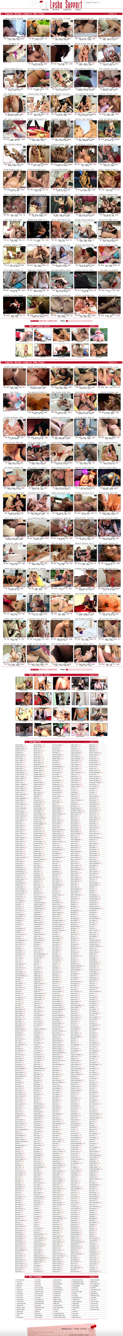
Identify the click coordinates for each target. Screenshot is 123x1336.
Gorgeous (87, 165)
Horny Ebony (55, 944)
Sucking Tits (92, 975)
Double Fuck (37, 1119)
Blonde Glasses (19, 1259)
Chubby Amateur (38, 916)
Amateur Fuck (18, 806)
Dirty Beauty (37, 1084)
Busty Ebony (37, 881)
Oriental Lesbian (75, 1060)
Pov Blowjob (74, 1161)
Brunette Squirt (37, 853)
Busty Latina (37, 885)
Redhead (86, 89)
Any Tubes (24, 720)
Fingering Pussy (38, 1261)
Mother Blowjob (74, 1001)
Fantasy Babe (37, 1202)
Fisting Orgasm (56, 756)
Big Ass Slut (18, 1110)
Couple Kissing (37, 997)
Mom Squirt (73, 989)
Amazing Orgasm (19, 883)
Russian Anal (92, 756)
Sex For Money (93, 786)
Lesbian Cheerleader (57, 1165)
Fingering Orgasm (38, 1259)
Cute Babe (36, 1035)
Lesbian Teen (74, 770)
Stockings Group (93, 944)
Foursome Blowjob (57, 766)
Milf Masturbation (75, 926)
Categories (78, 9)
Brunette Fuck (37, 829)
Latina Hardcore (56, 1119)
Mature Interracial (75, 859)
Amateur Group (19, 810)
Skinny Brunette (93, 855)
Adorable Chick (19, 751)
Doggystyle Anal (38, 1106)
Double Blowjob (38, 1112)
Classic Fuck (37, 936)
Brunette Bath (37, 806)
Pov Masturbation (75, 1163)
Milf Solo (73, 942)
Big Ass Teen (18, 1112)
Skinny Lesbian (93, 861)
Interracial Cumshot (57, 1007)
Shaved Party (92, 824)
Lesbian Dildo (55, 1175)
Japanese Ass (55, 1037)
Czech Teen (37, 1062)
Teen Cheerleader (93, 1013)
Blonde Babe (18, 1232)
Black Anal (17, 1177)
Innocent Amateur (56, 987)
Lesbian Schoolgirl (56, 1261)
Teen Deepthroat (93, 1025)
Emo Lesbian (37, 1185)
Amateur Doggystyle (20, 798)
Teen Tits (91, 1106)
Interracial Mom (56, 1021)
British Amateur (37, 788)
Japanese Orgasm (56, 1056)
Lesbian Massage (56, 1216)
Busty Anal (36, 869)
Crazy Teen (36, 1013)
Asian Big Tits (18, 952)
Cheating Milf (37, 912)
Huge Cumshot (56, 971)
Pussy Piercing (74, 1206)
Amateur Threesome (20, 857)
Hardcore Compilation (57, 906)
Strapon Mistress (93, 952)
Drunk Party (37, 1137)
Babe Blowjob (18, 1011)
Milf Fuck (73, 916)
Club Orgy (36, 960)
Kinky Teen (55, 1078)
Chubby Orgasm (38, 928)
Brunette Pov (37, 845)
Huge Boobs (55, 968)
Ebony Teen (37, 1181)
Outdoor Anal (74, 1062)
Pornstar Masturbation (76, 1143)
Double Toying (37, 1121)
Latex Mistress (55, 1096)
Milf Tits (73, 958)
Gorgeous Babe (56, 831)
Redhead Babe (74, 1230)
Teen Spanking (93, 1092)
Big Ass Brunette (19, 1096)
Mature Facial (74, 841)
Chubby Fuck (37, 920)
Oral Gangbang (74, 1050)
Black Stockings (19, 1216)
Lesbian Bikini (55, 1161)
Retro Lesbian (74, 1265)
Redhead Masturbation (76, 1242)
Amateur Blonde (19, 770)
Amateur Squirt (19, 845)
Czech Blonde (37, 1054)
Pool (113, 140)
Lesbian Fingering (56, 1188)
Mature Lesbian (74, 865)
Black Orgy (18, 1206)
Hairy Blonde (55, 871)
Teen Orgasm (92, 1068)
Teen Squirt (92, 1094)
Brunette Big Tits (38, 810)
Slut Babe (91, 887)
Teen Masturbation (93, 1064)
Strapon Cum (92, 948)
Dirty (20, 115)
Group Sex (55, 859)
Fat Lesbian (37, 1216)
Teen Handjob (92, 1056)
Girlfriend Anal (55, 806)
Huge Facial (55, 977)
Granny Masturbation (57, 849)
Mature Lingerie (74, 867)
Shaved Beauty (93, 804)
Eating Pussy (37, 1143)
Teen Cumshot (92, 1019)
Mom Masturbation (75, 981)
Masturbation (80, 89)
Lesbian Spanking (75, 752)
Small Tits (91, 893)
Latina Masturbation (57, 1123)
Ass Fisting (18, 999)
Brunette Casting (38, 816)
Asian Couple (18, 958)
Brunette (37, 38)
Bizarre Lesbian (19, 1173)
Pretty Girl (73, 1179)
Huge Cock (55, 969)
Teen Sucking (92, 1100)
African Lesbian (19, 760)
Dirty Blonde (37, 1086)
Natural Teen (74, 1021)
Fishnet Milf (55, 752)
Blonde (13, 38)
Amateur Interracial (20, 816)
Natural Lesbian (75, 1017)
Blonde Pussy (37, 751)
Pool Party (73, 1127)
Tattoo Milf (91, 985)
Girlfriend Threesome (57, 814)
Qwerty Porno (24, 690)
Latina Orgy (55, 1131)
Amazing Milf (18, 881)
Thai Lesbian (92, 1112)
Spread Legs (92, 934)
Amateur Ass (18, 764)
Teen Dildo (92, 1027)
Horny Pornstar (56, 958)
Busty (67, 63)
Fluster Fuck (24, 356)
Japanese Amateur (57, 1035)
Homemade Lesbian (57, 924)
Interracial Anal (56, 999)
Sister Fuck (92, 841)
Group (47, 114)
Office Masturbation (75, 1037)
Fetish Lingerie (37, 1252)
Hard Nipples (55, 900)
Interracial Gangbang (57, 1015)
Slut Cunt (91, 889)
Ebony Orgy (37, 1175)
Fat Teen (36, 1226)
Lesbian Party (55, 1244)
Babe (56, 38)
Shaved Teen (92, 831)
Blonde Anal (18, 1228)
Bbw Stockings (19, 1050)
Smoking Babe (93, 895)
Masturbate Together (76, 810)
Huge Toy (54, 985)
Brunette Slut (37, 849)
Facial (40, 513)
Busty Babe (36, 873)
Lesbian (17, 38)
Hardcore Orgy (56, 914)
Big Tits (18, 39)
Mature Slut (73, 883)
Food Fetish (55, 760)
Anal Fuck (17, 912)
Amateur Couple (19, 788)
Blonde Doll (18, 1252)
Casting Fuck (37, 900)
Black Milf (17, 1200)
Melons (113, 589)
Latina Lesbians (56, 1121)
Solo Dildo (91, 914)
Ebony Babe (37, 1149)
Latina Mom (55, 1127)
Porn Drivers (98, 356)
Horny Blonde (55, 936)
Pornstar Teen (74, 1157)
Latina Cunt (55, 1112)
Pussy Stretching (75, 1208)
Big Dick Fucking (19, 1139)
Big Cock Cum (18, 1125)
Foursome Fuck (56, 768)
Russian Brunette (93, 764)
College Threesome (39, 983)
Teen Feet (91, 1039)
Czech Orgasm (37, 1060)
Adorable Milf (18, 752)
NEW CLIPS (43, 321)
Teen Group (92, 1054)
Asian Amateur (19, 944)
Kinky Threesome (56, 1080)
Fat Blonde (36, 1210)
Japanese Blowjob (56, 1041)
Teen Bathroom (93, 1001)
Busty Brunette (37, 879)
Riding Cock (92, 745)
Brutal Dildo (37, 865)
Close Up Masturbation (39, 954)
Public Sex (73, 1190)
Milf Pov (73, 936)
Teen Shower (92, 1086)
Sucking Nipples (93, 973)
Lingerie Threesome (76, 800)
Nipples (90, 140)
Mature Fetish (74, 845)
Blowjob (60, 412)
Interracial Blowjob (56, 1005)
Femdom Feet (37, 1236)
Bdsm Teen (18, 1062)
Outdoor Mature (75, 1070)
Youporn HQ (42, 705)
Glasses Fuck (55, 827)
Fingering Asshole (38, 1256)
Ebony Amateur (37, 1145)
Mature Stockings (75, 889)
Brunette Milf (37, 837)
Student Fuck (92, 954)
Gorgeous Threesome (57, 841)
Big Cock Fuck (18, 1127)
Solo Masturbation (93, 918)
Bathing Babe (18, 1025)
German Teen (55, 800)
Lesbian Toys (74, 776)
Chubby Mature (37, 924)
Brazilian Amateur (38, 782)
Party (15, 589)
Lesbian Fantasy (56, 1183)
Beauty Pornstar (19, 1076)
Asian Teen (18, 993)
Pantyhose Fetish (75, 1086)
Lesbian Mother (56, 1228)
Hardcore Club (55, 904)
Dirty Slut (36, 1100)
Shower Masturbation (94, 837)
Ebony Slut (36, 1177)
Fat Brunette (37, 1212)
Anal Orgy (17, 922)
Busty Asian (37, 871)
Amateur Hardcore (19, 814)
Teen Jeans (92, 1058)
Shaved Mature (93, 820)
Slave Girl (91, 881)
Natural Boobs (74, 1015)
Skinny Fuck (92, 857)
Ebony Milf (36, 1169)
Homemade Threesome (58, 930)
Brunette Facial (37, 827)
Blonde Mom (18, 1271)
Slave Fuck (92, 879)
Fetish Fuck (37, 1248)
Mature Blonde (74, 827)
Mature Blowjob (74, 829)
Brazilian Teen (37, 786)
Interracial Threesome (57, 1031)
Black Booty (18, 1188)
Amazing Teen (18, 885)
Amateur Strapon (19, 847)
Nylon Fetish (74, 1031)
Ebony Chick (37, 1159)
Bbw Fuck (17, 1037)
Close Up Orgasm (38, 956)
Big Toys (17, 1163)
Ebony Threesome (38, 1183)
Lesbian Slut (74, 747)
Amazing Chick (19, 875)
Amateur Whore (19, 861)
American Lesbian (19, 893)
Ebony (35, 114)
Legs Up (54, 1147)
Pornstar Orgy (74, 1147)
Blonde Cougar (19, 1248)
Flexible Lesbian (56, 758)
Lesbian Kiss (55, 1208)
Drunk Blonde (37, 1125)
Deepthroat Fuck (38, 1070)
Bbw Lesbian (18, 1042)
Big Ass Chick (18, 1098)
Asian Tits (17, 995)
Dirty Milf (36, 1096)
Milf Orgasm (74, 928)
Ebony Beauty (37, 1153)
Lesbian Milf (55, 1222)
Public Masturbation (76, 1188)
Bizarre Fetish (18, 1171)
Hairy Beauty (55, 869)
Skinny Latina (92, 859)
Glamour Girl (55, 818)
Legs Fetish (55, 1143)
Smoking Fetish (93, 902)
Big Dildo (17, 1143)
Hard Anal (54, 896)
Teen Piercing (92, 1078)
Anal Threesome (19, 934)
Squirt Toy (91, 938)
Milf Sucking (74, 952)
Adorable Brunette (19, 749)
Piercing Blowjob (75, 1123)
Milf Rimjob (73, 938)
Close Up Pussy (38, 958)
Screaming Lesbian (94, 778)
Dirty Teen (36, 1102)
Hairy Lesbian (55, 883)
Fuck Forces (80, 356)
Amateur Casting (19, 776)
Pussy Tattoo (74, 1210)
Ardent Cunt (61, 341)
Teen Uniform (92, 1110)
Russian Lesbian (93, 770)
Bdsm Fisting (18, 1058)
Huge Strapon (55, 981)
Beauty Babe (18, 1064)
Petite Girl (73, 1117)
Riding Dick (92, 747)
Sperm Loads (92, 932)
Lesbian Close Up (56, 1167)
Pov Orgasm (74, 1167)
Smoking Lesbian (93, 906)
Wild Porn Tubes (98, 690)
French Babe (55, 774)
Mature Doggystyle (75, 839)
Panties (17, 266)
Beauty (40, 589)
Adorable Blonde (19, 747)
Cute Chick (36, 1041)
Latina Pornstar (56, 1133)
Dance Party (37, 1064)
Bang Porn (80, 341)
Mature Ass (73, 818)
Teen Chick (92, 1015)
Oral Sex (73, 1052)
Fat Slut (36, 1224)
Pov (107, 190)
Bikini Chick (18, 1167)
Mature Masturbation (76, 869)
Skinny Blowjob (93, 853)
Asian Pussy (18, 989)
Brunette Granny (38, 831)
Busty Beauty (37, 875)
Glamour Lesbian (56, 820)
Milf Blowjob (74, 906)
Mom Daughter (74, 977)
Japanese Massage (57, 1050)
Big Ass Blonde (19, 1094)
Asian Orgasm (18, 983)
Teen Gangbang (93, 1050)
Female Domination (38, 1234)
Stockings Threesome (94, 946)
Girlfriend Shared (56, 812)
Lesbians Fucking (75, 786)
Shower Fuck (92, 835)
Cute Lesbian (37, 1042)
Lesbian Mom (55, 1224)
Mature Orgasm (74, 873)
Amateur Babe (18, 766)
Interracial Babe (56, 1001)
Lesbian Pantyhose (57, 1242)
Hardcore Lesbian (56, 908)
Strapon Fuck (92, 950)
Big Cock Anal (18, 1121)
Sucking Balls (92, 960)
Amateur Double (19, 800)
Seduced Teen (92, 784)
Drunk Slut (36, 1139)
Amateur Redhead (19, 837)
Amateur (9, 38)
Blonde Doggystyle (20, 1250)
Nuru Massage (74, 1029)
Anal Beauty (18, 898)
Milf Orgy (73, 930)
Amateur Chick (19, 780)
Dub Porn (98, 341)
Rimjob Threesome (94, 752)
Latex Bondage (56, 1088)
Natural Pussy (74, 1019)
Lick (15, 190)
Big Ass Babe (18, 1092)
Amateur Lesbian (19, 820)
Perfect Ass (73, 1102)
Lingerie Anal (74, 794)
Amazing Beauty (19, 869)
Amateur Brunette (19, 774)
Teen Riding (92, 1084)
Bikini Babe (18, 1165)
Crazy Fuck (36, 1009)
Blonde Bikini (18, 1240)
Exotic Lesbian (37, 1192)
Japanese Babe (56, 1039)
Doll (16, 639)
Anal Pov (17, 926)
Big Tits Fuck (18, 1157)
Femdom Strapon (38, 1246)
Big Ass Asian (18, 1090)
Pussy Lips (73, 1204)
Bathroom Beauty (19, 1029)
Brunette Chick (37, 820)
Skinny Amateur (93, 843)
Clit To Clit (36, 946)
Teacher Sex (92, 989)
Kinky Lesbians (56, 1074)
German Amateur (56, 786)
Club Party (36, 962)
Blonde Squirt (37, 756)
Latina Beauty (55, 1106)
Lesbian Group (56, 1198)
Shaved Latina (92, 816)
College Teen (37, 981)
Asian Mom (18, 981)
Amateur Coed (18, 782)
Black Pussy (18, 1210)
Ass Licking (18, 1003)
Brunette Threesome (39, 859)
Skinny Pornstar (93, 871)
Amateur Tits (18, 859)
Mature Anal (74, 816)
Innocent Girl (55, 993)
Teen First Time (93, 1044)
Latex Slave (55, 1098)
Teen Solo (91, 1090)
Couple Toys (37, 1003)
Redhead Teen (74, 1252)
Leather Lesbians (56, 1141)
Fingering (69, 38)
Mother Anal (74, 999)
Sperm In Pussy (93, 930)
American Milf (18, 895)
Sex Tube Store (80, 736)
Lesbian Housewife (57, 1202)
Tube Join (42, 341)
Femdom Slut (37, 1242)
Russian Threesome (94, 776)
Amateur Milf (18, 822)
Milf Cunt (73, 908)
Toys (40, 39)
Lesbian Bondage (56, 1163)
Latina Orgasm (56, 1129)
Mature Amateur (75, 814)
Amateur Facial (19, 802)
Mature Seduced (75, 881)
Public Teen (74, 1192)
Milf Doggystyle (74, 910)
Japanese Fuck (56, 1042)
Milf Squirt (73, 946)
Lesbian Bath (55, 1155)
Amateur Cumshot (19, 790)
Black (13, 241)
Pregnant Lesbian (75, 1171)
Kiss (119, 387)
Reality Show (74, 1222)
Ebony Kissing (37, 1163)
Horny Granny (55, 946)
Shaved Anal (92, 798)
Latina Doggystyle (56, 1113)
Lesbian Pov (55, 1252)
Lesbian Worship (75, 784)
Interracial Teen (56, 1029)
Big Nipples (18, 1147)
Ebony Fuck (37, 1161)
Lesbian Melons (56, 1220)
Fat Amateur (37, 1204)
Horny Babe (55, 932)
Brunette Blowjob (38, 814)
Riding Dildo (92, 749)
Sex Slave (91, 792)
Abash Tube (61, 705)
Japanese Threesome (57, 1060)
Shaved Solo (92, 829)
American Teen (19, 896)
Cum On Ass (37, 1019)
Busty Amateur (37, 867)
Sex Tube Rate (61, 736)
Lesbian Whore (74, 782)
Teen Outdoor (92, 1072)
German (41, 614)
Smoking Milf (92, 910)
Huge (107, 266)
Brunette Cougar (38, 822)
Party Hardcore (74, 1098)
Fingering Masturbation (39, 1258)
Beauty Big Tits (19, 1066)
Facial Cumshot (38, 1198)
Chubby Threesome (39, 934)
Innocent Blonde (56, 989)
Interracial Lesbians (57, 1017)
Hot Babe (54, 964)
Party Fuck (73, 1094)
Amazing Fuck (18, 877)
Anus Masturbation (20, 940)
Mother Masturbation (76, 1005)
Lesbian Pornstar (56, 1250)
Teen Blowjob (92, 1009)
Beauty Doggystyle (20, 1068)
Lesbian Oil (55, 1234)
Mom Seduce (74, 985)
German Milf (55, 798)
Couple (10, 39)
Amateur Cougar (19, 786)
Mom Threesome (75, 991)
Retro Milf (73, 1269)
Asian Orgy (18, 985)
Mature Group (74, 853)
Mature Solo (74, 885)
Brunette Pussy (37, 847)
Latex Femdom (56, 1090)
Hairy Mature (55, 887)
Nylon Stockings (75, 1035)
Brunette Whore (38, 861)
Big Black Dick (18, 1113)
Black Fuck (18, 1194)
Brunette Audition (38, 802)
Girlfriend (36, 291)
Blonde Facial (18, 1254)
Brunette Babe (37, 804)
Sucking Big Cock (93, 962)
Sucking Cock (92, 968)
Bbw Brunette (18, 1035)
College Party (37, 977)
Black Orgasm (18, 1204)
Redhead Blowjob (75, 1234)
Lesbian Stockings (75, 758)
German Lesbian (56, 796)
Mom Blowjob (74, 973)
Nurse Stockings (75, 1027)
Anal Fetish (18, 906)
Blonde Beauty (19, 1236)
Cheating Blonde (38, 906)
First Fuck (36, 1267)
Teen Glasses (92, 1052)
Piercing (86, 463)
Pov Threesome (75, 1169)
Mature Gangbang (75, 851)
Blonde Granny (19, 1261)
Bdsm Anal (18, 1056)
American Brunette (20, 891)
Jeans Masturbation (57, 1064)
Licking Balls (74, 792)
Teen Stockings (93, 1096)
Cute (63, 64)
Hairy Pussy (55, 891)
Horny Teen (55, 962)
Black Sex (17, 1212)
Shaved (85, 241)
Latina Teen (55, 1137)
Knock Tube (80, 720)
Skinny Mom (92, 869)
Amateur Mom (18, 824)
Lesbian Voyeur (74, 780)
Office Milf (73, 1039)
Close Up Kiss (37, 952)
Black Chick (18, 1190)
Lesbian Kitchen (56, 1210)
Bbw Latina (18, 1041)
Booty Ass (36, 778)
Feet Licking (37, 1230)
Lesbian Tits (74, 774)
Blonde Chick (18, 1246)
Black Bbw (17, 1183)
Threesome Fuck (93, 1115)
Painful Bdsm (74, 1076)
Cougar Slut (37, 991)
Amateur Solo (18, 843)
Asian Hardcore (19, 968)
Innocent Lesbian (56, 995)
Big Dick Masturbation (20, 1141)
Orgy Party (73, 1058)
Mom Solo (73, 987)
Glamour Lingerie (56, 822)
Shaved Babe (92, 802)
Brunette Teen (37, 857)
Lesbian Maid (55, 1214)
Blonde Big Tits (19, 1238)
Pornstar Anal (74, 1133)
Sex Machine (92, 788)
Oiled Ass (73, 1042)
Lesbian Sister (55, 1271)
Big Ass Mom (18, 1108)
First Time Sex (55, 747)
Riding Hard (92, 751)
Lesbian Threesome (76, 772)
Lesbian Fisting (56, 1190)
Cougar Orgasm (38, 989)
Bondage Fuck (37, 772)
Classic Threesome (38, 940)
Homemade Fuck (56, 922)
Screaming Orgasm (94, 780)
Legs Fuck (54, 1145)
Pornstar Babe (74, 1135)
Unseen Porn (80, 690)
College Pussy (37, 979)
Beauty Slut (18, 1078)
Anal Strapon (18, 930)
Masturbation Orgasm (76, 812)
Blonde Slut (36, 752)
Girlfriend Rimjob (56, 810)
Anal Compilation (19, 900)
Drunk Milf (36, 1133)
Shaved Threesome (94, 833)
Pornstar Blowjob (75, 1137)
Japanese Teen (56, 1058)
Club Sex (36, 964)
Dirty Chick (36, 1090)
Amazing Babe (19, 867)
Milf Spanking (74, 944)
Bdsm (32, 189)
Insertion (40, 266)
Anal (31, 88)
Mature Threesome (75, 895)
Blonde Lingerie (19, 1267)
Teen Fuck (91, 1048)
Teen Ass (91, 995)
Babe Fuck (18, 1017)
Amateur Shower (19, 841)
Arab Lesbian (18, 942)
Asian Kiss (17, 969)
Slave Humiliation (93, 883)
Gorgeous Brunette (57, 835)
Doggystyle (37, 514)
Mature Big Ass (74, 824)
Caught (90, 64)
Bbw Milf (17, 1046)
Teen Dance (92, 1023)
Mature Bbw (74, 820)
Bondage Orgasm (38, 774)
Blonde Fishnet (19, 1256)
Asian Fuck (18, 966)
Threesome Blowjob (94, 1113)
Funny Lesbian (56, 782)
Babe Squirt (18, 1021)
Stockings (22, 38)
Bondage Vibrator (38, 776)
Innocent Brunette (56, 991)
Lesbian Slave (74, 745)
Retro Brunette (74, 1261)
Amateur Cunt (18, 792)
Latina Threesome (56, 1139)
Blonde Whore (37, 764)
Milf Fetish (73, 914)
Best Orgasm (18, 1086)
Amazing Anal (18, 865)
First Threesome (38, 1271)
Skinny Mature (92, 865)
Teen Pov (91, 1080)
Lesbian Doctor (56, 1177)
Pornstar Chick (74, 1139)
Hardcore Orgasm (56, 912)
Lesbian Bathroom (56, 1157)
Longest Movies (67, 9)
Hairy (47, 189)
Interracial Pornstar (57, 1027)
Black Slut (17, 1214)
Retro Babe (73, 1256)
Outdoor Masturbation (76, 1068)
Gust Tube (42, 720)
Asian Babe (18, 948)
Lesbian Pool (55, 1248)
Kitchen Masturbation (57, 1082)
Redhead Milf (74, 1244)
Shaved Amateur (93, 796)
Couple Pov (37, 1001)
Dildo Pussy (37, 1076)
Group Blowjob (56, 853)
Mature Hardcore (75, 857)
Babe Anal (17, 1007)
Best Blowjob (18, 1082)
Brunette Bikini (37, 812)
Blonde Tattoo (37, 758)
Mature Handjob (75, 855)
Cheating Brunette (38, 908)
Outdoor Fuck (74, 1066)
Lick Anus (73, 788)
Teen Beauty (92, 1003)
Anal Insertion (18, 916)
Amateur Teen (18, 855)
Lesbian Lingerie (56, 1212)
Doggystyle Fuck (38, 1108)
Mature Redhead (75, 879)
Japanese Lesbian (56, 1048)
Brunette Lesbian (38, 835)
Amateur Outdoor (19, 833)
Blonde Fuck (18, 1258)
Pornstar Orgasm (75, 1145)
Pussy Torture (74, 1214)
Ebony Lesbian (37, 1165)
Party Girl (73, 1096)
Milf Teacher (74, 954)
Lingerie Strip (74, 798)
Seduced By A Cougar (94, 782)
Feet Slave (36, 1232)
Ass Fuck (17, 1001)
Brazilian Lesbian (38, 784)
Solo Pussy (92, 922)
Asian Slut (17, 991)
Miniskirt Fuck (74, 964)
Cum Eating (37, 1017)
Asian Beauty (18, 950)
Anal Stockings (19, 928)
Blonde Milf (18, 1269)
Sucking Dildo (92, 971)
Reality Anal (74, 1220)
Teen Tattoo (92, 1102)
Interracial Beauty (56, 1003)
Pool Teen (73, 1131)
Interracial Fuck (56, 1013)
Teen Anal (91, 993)
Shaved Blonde (93, 808)
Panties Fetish (74, 1078)
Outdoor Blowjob (75, 1064)
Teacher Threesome (94, 991)
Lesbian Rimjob (56, 1259)
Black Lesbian (18, 1196)
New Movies (55, 9)
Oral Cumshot (74, 1048)
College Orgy (37, 975)
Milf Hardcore (74, 922)
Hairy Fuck (55, 877)
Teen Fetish (92, 1041)
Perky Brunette (74, 1106)
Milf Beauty (73, 902)
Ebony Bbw (36, 1151)
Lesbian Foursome (57, 1194)
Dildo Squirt (37, 1078)
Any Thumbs (98, 705)
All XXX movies (24, 341)
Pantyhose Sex (74, 1092)
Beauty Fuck (18, 1070)
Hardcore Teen (56, 918)
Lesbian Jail (55, 1206)
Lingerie (14, 39)
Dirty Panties (37, 1098)
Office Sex (73, 1041)
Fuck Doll (54, 778)
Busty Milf (36, 889)
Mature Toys (74, 896)
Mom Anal (73, 971)
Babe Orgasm (18, 1019)
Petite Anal (73, 1112)
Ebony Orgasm (37, 1173)
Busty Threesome (38, 896)
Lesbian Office (55, 1232)
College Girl (37, 973)
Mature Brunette (75, 831)
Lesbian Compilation (57, 1171)
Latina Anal (55, 1102)
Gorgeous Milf (55, 839)
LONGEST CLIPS (52, 321)
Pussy (19, 89)
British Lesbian (37, 792)
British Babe (37, 790)
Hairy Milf (54, 889)
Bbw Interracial (19, 1039)
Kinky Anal (54, 1068)
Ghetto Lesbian (56, 802)
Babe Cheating (19, 1015)
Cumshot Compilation (39, 1029)
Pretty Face (73, 1177)
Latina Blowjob (56, 1108)
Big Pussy (17, 1151)
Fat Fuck (36, 1214)
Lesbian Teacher (75, 768)
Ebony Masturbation (39, 1167)
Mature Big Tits (74, 825)
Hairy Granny (55, 879)
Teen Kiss (91, 1060)
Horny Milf (54, 952)
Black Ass (17, 1179)
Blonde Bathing (19, 1234)
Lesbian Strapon (75, 760)
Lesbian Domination (57, 1179)
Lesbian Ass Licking (57, 1151)
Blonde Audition (19, 1230)
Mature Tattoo (74, 893)
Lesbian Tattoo (74, 766)
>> (91, 321)
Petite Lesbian (74, 1119)
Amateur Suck (18, 851)
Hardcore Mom (56, 910)
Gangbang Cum (56, 784)
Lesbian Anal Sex (56, 1149)
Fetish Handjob (37, 1250)
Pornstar (37, 89)
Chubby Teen (37, 932)
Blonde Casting (19, 1244)
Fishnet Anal (55, 749)
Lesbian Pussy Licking (57, 1256)
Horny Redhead (56, 960)
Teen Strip (91, 1098)
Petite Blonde (74, 1113)
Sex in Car (91, 794)
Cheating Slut (37, 914)
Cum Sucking (37, 1025)
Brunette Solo (37, 851)
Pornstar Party (74, 1149)
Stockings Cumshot (94, 940)
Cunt (46, 38)
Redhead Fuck (74, 1238)
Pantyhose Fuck (75, 1088)
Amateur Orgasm (19, 829)
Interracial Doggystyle (57, 1009)
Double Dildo (37, 1113)
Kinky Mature (55, 1076)
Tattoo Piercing (93, 987)
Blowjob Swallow (38, 770)
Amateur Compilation (20, 784)
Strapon (65, 115)
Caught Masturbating (39, 902)
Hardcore (68, 290)
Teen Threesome (93, 1104)
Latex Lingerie (55, 1094)
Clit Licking (36, 944)
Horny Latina (55, 948)
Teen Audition (92, 997)
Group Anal (55, 851)
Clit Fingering (37, 942)
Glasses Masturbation (57, 829)
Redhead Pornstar (75, 1248)
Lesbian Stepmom (75, 756)
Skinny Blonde (92, 851)
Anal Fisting (18, 908)
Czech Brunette (38, 1056)
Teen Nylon (92, 1066)
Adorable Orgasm (19, 754)
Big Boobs (42, 215)
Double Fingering (38, 1115)
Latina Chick (55, 1110)
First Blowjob (37, 1265)
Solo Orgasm (92, 920)
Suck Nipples (92, 958)
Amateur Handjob (19, 812)
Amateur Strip (18, 849)
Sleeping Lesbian (93, 885)
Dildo (16, 241)
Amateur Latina (19, 818)
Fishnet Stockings (56, 754)
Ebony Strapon (37, 1179)
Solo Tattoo (92, 924)
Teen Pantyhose (93, 1074)
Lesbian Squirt (74, 754)
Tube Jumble (42, 690)
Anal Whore (18, 938)
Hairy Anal (54, 863)
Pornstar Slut (74, 1153)
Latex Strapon (55, 1100)
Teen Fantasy (92, 1037)
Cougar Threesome (38, 993)
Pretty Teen (73, 1185)
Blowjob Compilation (39, 766)
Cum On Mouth (37, 1021)
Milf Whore (73, 962)
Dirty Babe (36, 1082)
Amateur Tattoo (19, 853)
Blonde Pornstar (38, 747)
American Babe (19, 887)
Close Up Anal (37, 948)
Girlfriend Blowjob (56, 808)
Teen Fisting (92, 1046)
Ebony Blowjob (37, 1155)
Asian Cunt (18, 960)
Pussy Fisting (74, 1196)
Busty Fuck (36, 883)
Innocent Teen (55, 997)
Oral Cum (73, 1046)
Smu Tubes (98, 736)
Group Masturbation (57, 857)
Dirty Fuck (36, 1092)
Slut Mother (92, 891)
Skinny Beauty (92, 849)
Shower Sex (92, 839)
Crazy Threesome (38, 1015)
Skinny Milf (92, 867)
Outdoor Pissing (75, 1072)
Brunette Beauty (38, 808)
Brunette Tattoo (37, 855)
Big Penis (17, 1149)
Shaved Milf (92, 822)
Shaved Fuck (92, 814)
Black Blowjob (18, 1186)
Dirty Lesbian (37, 1094)
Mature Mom (74, 871)
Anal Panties (18, 924)
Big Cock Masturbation (21, 1129)
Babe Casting (18, 1013)
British (14, 463)
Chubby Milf (37, 926)
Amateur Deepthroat (20, 794)
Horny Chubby (55, 940)
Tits (105, 115)
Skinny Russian (93, 873)
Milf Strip (73, 950)
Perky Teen (73, 1110)
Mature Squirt (74, 887)
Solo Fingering (92, 916)
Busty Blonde (37, 877)
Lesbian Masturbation (57, 1218)
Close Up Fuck (37, 950)
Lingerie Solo (74, 796)
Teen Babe (92, 999)
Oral (42, 165)
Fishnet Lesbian (56, 751)
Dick (85, 514)
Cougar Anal (37, 985)
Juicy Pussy (55, 1066)
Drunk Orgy (36, 1135)
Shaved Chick (92, 812)
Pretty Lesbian (74, 1181)
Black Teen (18, 1218)
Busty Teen (36, 895)
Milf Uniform (74, 960)
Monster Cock (74, 995)
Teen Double (92, 1033)
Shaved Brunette (93, 810)
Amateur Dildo (18, 796)
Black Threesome (19, 1220)
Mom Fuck (73, 979)
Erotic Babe (37, 1186)
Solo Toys (91, 928)
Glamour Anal (55, 816)
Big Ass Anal (18, 1088)
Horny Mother (55, 956)
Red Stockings (74, 1226)
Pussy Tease (74, 1212)
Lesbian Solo (74, 749)
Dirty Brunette (37, 1088)
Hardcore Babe (56, 902)
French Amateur (56, 772)
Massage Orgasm (75, 808)
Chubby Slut (37, 930)
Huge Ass (54, 966)
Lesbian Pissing (56, 1246)
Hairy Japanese (56, 881)
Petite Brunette (74, 1115)
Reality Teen (74, 1224)
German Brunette (56, 792)
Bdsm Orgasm (18, 1060)
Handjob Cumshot (56, 895)
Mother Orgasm (74, 1007)
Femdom (67, 215)
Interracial (91, 89)
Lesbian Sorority (75, 751)
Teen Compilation (93, 1017)
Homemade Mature (57, 926)
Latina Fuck (55, 1115)
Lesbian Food (55, 1192)
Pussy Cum (73, 1194)
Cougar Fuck (37, 987)
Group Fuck (55, 855)
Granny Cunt (55, 843)
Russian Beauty (93, 760)
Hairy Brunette (55, 873)
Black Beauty (18, 1185)
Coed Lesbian (37, 968)
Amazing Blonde (19, 871)
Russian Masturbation (94, 772)
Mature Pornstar (75, 877)
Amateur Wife (18, 863)
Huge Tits (54, 983)
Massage (17, 438)
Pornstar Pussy (74, 1151)
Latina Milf (54, 1125)
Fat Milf (35, 1220)
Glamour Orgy (55, 825)
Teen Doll (91, 1031)
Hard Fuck (54, 898)
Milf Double (73, 912)
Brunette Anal (37, 800)
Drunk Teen (36, 1141)
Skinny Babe (92, 847)
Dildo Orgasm (37, 1074)
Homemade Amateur (57, 920)
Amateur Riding (19, 839)
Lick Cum (73, 790)
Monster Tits (74, 997)
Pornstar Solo (74, 1155)
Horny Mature (55, 950)
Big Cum (17, 1131)
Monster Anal (74, 993)
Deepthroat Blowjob (39, 1068)
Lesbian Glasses (56, 1196)
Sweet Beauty (92, 977)
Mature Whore (74, 898)
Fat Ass (35, 1206)
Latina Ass (54, 1104)
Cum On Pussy (37, 1023)
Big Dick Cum (18, 1137)
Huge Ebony (55, 975)
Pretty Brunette (74, 1175)
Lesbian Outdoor (56, 1240)
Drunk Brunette (37, 1127)
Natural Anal (74, 1013)
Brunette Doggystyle (39, 824)
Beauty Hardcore (19, 1072)
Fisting (57, 89)
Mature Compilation (75, 833)
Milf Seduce (74, 940)
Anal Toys (17, 936)
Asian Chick (18, 956)
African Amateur (19, 758)
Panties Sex (74, 1084)
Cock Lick (36, 966)
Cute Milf (36, 1044)
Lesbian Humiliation (57, 1204)
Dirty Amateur (37, 1080)
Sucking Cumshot (93, 969)
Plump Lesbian (74, 1125)
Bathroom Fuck (19, 1031)
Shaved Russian (93, 827)
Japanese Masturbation (58, 1052)
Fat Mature (36, 1218)
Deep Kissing (37, 1066)
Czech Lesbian (37, 1058)
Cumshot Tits (37, 1031)
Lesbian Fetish (56, 1186)
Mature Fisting (74, 847)
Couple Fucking (38, 995)
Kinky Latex (55, 1072)
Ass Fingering (18, 997)
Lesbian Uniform (75, 778)
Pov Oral (73, 1165)
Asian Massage (19, 973)
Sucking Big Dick (93, 964)
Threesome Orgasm (94, 1117)
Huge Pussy (55, 979)
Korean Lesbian (56, 1086)
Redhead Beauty (75, 1232)
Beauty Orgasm (19, 1074)
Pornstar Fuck (74, 1141)
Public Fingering (75, 1186)
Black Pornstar (19, 1208)
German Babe (55, 788)
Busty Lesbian (37, 887)
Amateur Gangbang (20, 808)
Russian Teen (92, 774)
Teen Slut (91, 1088)
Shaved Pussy (92, 825)
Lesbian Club (55, 1169)
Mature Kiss (74, 861)
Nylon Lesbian (74, 1033)
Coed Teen (36, 969)
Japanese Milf (55, 1054)
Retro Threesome (75, 1271)
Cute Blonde (37, 1037)
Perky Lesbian (74, 1108)
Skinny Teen (92, 875)
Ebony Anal (36, 1147)
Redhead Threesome (76, 1254)
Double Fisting (37, 1117)
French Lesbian (56, 776)
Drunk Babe (37, 1123)
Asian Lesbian (18, 971)
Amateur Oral (18, 827)
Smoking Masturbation (94, 908)
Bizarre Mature (19, 1175)
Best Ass (17, 1080)
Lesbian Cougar (56, 1173)
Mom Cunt (73, 975)
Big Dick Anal (18, 1133)
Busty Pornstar (37, 893)
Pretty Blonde (74, 1173)
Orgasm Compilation (76, 1054)
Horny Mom (55, 954)
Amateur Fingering (20, 804)
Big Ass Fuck (18, 1102)
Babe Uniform (18, 1023)
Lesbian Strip (74, 762)
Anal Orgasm (18, 920)
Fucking (38, 241)
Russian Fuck (92, 768)
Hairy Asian (55, 865)
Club (39, 488)
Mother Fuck (74, 1003)
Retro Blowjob (74, 1259)
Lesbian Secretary (56, 1263)
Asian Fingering (19, 964)
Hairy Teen (55, 893)
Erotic (34, 165)
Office (81, 438)
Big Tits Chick (18, 1155)
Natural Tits (73, 1023)
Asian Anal (18, 946)
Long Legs (73, 802)
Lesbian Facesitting (57, 1181)
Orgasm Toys (74, 1056)
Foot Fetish (55, 762)
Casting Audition (38, 898)
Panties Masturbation (76, 1080)
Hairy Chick (55, 875)
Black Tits (17, 1222)
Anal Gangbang (19, 914)
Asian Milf (17, 979)
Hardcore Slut (55, 916)
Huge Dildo (55, 973)
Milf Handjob (74, 920)
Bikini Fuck (18, 1169)
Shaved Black (92, 806)
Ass (114, 64)
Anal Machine (18, 918)
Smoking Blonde (93, 896)
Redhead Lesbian (75, 1240)
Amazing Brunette (19, 873)
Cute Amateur (37, 1033)
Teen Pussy (92, 1082)
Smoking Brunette (93, 898)
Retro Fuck (73, 1263)
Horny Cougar (55, 942)
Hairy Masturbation (57, 885)
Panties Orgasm (75, 1082)
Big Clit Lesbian (19, 1119)
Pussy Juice (74, 1200)
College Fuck (37, 971)
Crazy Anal (36, 1005)
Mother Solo (74, 1011)
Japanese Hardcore (57, 1044)
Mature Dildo (74, 837)
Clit (114, 315)
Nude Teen (73, 1025)
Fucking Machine (56, 780)
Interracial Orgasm (57, 1023)
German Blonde (56, 790)
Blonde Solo (37, 754)
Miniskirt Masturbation (76, 966)
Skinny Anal (92, 845)
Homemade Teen (56, 928)
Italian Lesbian (55, 1033)
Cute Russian (37, 1046)
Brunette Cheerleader (39, 818)
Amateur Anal (18, 762)
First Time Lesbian (56, 745)
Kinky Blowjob (55, 1070)
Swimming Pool (93, 979)
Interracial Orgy (56, 1025)
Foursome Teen (56, 770)
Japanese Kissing (56, 1046)
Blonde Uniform (38, 762)
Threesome (66, 39)
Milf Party (73, 932)
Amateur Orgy (18, 831)
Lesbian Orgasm (56, 1236)
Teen (86, 39)
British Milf (36, 796)
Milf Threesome (74, 956)
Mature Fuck (74, 849)
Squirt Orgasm (92, 936)
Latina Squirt (55, 1135)
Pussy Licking (74, 1202)
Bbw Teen (17, 1052)
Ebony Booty (37, 1157)
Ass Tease (17, 1005)
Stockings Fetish (93, 942)
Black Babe (18, 1181)
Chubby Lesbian (38, 922)
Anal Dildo (17, 904)
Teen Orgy (91, 1070)
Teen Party (92, 1076)
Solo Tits (91, 926)
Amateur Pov (18, 835)
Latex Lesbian (55, 1092)
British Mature (37, 794)
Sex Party (91, 790)
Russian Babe (92, 758)
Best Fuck (17, 1084)
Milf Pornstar (74, 934)
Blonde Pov (36, 749)
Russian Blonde (93, 762)
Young (111, 665)
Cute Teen (36, 1048)
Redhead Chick (74, 1236)
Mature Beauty (74, 822)
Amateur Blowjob (19, 772)
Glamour (66, 488)
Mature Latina (74, 863)
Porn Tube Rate (98, 720)
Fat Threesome (37, 1228)
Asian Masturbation (20, 975)
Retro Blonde (74, 1258)
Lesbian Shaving (56, 1267)
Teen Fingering (93, 1042)
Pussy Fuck (74, 1198)
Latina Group (55, 1117)
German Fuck (55, 794)
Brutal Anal (36, 863)
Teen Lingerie (92, 1062)
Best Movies (45, 9)
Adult (80, 705)
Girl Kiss (54, 804)
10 (88, 321)
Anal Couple (18, 902)
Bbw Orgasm (18, 1048)
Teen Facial (92, 1035)
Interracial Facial (56, 1011)
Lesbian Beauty (56, 1159)
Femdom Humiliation (39, 1238)
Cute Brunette (37, 1039)
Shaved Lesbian (93, 818)
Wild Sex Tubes (24, 705)
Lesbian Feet (55, 1185)
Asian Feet (18, 962)
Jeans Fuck (55, 1062)
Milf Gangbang (74, 918)
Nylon (118, 189)
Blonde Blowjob (19, 1242)
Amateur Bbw (18, 768)
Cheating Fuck (37, 910)
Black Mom (18, 1202)
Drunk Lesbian (37, 1131)
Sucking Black (92, 966)
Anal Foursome (19, 910)
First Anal (36, 1263)
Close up (64, 437)
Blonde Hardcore (19, 1263)
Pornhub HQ (61, 356)
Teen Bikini (92, 1007)
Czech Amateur (37, 1050)
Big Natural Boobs (19, 1145)
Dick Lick (36, 1072)
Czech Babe (37, 1052)
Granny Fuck (55, 845)
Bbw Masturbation (19, 1044)
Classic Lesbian (38, 938)
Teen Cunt (91, 1021)
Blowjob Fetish (37, 768)
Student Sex (92, 956)
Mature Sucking (74, 891)
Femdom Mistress (38, 1240)
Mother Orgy (74, 1009)
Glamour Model (56, 824)
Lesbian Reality (56, 1258)
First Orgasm (37, 1269)
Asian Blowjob (18, 954)
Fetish (33, 139)
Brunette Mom (37, 839)
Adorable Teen (18, 756)
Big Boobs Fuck (19, 1115)
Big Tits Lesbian (19, 1159)
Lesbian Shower (56, 1269)
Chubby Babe (37, 918)
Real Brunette (74, 1216)
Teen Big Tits (92, 1005)
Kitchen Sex (55, 1084)
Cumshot (36, 539)
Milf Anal (73, 900)
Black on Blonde (19, 1226)
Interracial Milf (55, 1019)
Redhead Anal (74, 1228)
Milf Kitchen (74, 924)
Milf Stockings (74, 948)
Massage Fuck (74, 804)
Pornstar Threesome (76, 1159)
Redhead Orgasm (75, 1246)
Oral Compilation (75, 1044)
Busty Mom (36, 891)
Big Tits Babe (18, 1153)
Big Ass (16, 215)
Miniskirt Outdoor (75, 968)
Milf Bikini (73, 904)
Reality (89, 438)
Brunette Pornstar (38, 843)
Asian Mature (18, 977)
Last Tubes (42, 356)
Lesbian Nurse (55, 1230)
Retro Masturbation (75, 1267)
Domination (62, 215)
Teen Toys (91, 1108)
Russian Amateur (93, 754)
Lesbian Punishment (57, 1254)
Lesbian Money (56, 1226)
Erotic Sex (36, 1190)
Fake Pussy (37, 1200)
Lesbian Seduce (56, 1265)
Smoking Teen (92, 912)
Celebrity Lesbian (38, 904)
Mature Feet (74, 843)
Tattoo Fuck (92, 981)
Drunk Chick (37, 1129)
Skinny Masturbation (94, 863)
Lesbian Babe (55, 1153)
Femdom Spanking (38, 1244)
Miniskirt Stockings (75, 969)
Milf (62, 115)
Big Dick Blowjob (19, 1135)
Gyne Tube (61, 720)
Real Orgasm (74, 1218)
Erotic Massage (38, 1188)
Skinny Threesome (94, 877)
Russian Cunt (92, 766)
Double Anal (37, 1110)
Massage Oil (74, 806)
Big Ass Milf (18, 1106)
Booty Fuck (36, 780)
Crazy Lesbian (37, 1011)
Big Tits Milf (18, 1161)
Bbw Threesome (19, 1054)
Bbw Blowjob (18, 1033)
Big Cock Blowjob (19, 1123)
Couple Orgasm (38, 999)
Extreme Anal (37, 1194)
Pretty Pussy (74, 1183)
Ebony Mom (37, 1171)
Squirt (58, 388)
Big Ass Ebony (18, 1100)
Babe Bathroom (19, 1009)
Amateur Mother (19, 825)
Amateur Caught (19, 778)
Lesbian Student (75, 764)
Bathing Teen (18, 1027)
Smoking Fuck (92, 904)
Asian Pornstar (19, 987)
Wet (42, 64)
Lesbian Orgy (55, 1238)
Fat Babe (36, 1208)
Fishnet (39, 64)
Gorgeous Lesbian (56, 837)
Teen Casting (92, 1011)
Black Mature (18, 1198)
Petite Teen (73, 1121)
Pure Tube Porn (24, 736)
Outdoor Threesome (76, 1074)
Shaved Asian (92, 800)
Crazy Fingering (38, 1007)
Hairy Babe (55, 867)
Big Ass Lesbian (19, 1104)
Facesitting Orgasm (38, 1196)
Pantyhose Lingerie (75, 1090)
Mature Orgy (74, 875)
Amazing (110, 64)
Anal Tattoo (18, 932)
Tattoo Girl (91, 983)
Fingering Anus (37, 1254)
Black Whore (18, 1224)
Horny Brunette (56, 938)
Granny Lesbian (56, 847)
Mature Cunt (74, 835)
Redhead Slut (74, 1250)
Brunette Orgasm (38, 841)
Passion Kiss (74, 1100)
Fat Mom (36, 1222)
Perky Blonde (74, 1104)
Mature (116, 164)
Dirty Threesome (38, 1104)
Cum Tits (36, 1027)
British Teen (37, 798)
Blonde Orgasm (38, 745)
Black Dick (17, 1192)
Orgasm (11, 190)
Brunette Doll (37, 825)
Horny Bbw (55, 934)
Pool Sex (73, 1129)
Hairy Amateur (55, 861)
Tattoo (83, 165)
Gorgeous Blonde (56, 833)
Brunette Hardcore (38, 833)
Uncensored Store (61, 690)
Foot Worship (55, 764)
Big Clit (17, 1117)
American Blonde (19, 889)
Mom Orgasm (74, 983)
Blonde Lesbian (19, 1265)
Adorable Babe (19, 745)
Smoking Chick (93, 900)
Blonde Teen (37, 760)
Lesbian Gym (55, 1200)
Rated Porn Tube (42, 736)
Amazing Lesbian (19, 879)
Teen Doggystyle (93, 1029)
